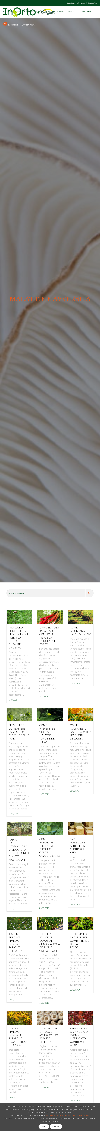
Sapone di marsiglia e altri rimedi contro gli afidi (78, 846)
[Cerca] (5, 23)
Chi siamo (71, 3)
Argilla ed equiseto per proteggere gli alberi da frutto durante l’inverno (19, 637)
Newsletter (81, 3)
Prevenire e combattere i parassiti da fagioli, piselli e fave (19, 732)
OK (43, 1127)
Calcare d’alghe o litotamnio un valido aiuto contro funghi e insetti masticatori (19, 849)
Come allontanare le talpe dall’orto (80, 631)
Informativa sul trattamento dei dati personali (67, 1115)
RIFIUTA (56, 1127)
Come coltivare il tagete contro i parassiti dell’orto (80, 732)
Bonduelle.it (92, 3)
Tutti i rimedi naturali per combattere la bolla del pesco (80, 940)
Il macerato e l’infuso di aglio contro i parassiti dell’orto (49, 1035)
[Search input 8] (46, 593)
